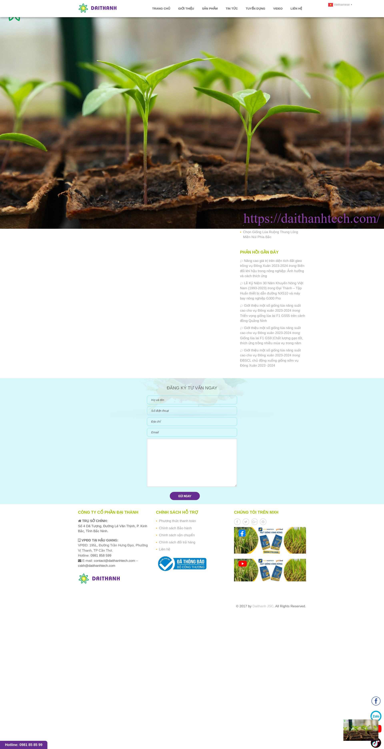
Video (278, 8)
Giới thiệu (186, 8)
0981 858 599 (100, 555)
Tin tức (232, 8)
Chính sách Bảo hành (175, 528)
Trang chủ (161, 8)
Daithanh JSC (263, 606)
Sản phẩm (210, 8)
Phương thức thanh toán (177, 521)
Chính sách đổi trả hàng (177, 542)
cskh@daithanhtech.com (96, 566)
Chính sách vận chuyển (177, 535)
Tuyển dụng (255, 8)
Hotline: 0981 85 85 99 (23, 745)
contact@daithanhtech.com (115, 561)
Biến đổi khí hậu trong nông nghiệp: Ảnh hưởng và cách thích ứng (272, 271)
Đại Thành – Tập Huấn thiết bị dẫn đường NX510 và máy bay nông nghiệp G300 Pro (271, 293)
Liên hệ (296, 8)
